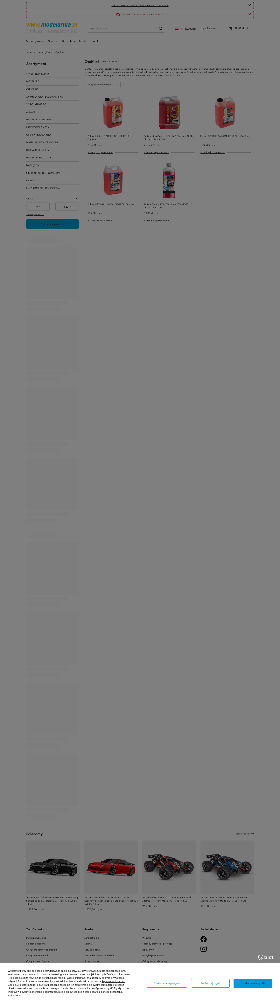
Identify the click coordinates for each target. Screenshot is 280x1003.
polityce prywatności (113, 977)
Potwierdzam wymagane (167, 983)
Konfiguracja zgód (210, 983)
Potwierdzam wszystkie (253, 983)
